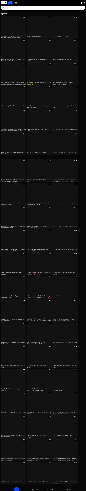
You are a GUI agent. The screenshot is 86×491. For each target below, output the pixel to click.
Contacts (43, 489)
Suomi (9, 470)
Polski (54, 473)
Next (69, 340)
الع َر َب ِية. (39, 470)
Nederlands (78, 473)
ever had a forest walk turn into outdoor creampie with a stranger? (23, 407)
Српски (42, 475)
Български (7, 473)
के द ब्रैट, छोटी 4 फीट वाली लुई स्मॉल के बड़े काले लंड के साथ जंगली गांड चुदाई (22, 412)
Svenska (68, 470)
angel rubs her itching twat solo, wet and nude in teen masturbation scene (25, 402)
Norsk (47, 475)
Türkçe (49, 473)
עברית (52, 470)
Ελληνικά (20, 470)
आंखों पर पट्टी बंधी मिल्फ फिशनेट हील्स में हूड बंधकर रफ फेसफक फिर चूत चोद (22, 371)
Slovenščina (27, 475)
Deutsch (33, 470)
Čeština (27, 470)
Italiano (44, 473)
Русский (75, 470)
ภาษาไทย (53, 475)
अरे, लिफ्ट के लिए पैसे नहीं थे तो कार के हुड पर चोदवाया (17, 392)
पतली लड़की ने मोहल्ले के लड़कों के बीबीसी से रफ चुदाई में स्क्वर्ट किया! (20, 376)
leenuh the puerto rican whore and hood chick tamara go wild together (24, 381)
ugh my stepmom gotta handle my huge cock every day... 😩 (21, 397)
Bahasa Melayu (21, 473)
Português (29, 473)
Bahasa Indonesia (69, 473)
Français (46, 470)
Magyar (60, 473)
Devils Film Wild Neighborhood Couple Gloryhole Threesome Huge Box (24, 417)
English (14, 470)
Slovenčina (36, 475)
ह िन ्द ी (37, 473)
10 (63, 340)
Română (62, 470)
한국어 (60, 475)
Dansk (13, 473)
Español (81, 470)
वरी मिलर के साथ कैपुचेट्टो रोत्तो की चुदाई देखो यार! (15, 387)
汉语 (57, 470)
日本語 (3, 470)
